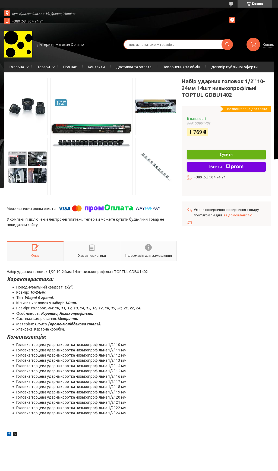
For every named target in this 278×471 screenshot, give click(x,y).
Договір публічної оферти (234, 67)
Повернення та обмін (181, 67)
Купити (226, 154)
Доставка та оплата (133, 67)
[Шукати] (227, 44)
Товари (43, 67)
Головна (17, 67)
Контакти (96, 67)
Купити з (226, 166)
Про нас (70, 67)
